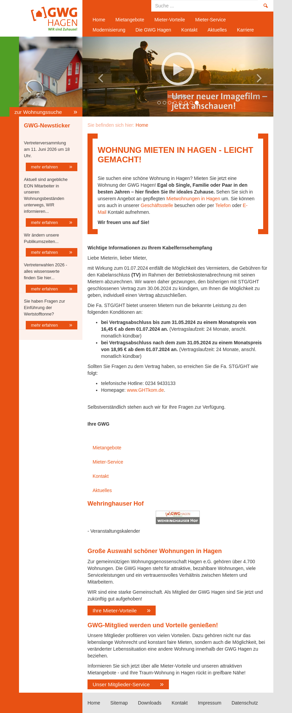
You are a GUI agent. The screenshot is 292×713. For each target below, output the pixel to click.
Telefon (223, 205)
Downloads (149, 703)
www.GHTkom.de (145, 390)
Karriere (245, 30)
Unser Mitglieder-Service (121, 684)
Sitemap (119, 703)
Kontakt (189, 30)
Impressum (209, 703)
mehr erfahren (45, 167)
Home (48, 18)
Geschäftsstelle (157, 205)
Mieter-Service (210, 19)
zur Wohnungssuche (39, 112)
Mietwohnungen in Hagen (192, 198)
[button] (96, 77)
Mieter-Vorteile (169, 19)
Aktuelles (217, 30)
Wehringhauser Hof (115, 503)
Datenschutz (245, 703)
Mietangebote (129, 19)
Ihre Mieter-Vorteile (115, 610)
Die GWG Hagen (153, 30)
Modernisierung (109, 30)
